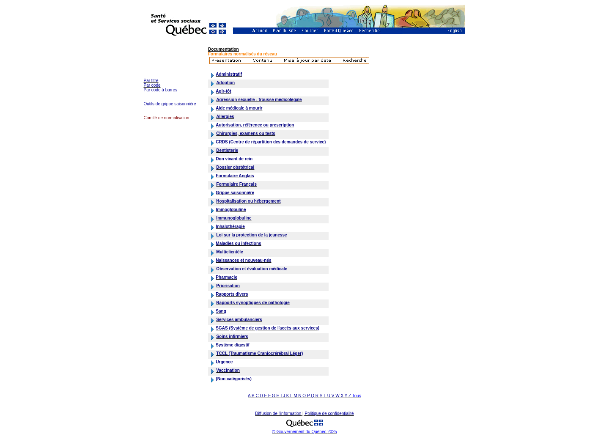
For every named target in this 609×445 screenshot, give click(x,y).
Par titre (151, 80)
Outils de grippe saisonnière (170, 104)
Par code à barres (161, 90)
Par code (152, 85)
